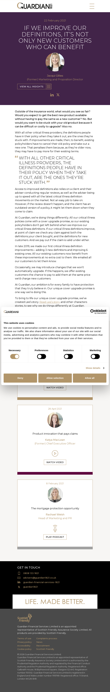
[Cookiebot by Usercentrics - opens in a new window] (92, 311)
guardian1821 (30, 586)
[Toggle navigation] (91, 7)
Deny (20, 378)
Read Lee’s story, (49, 302)
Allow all (89, 378)
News (39, 642)
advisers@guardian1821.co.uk (39, 577)
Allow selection (54, 378)
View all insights (31, 86)
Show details (93, 368)
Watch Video (55, 387)
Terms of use (24, 638)
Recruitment (43, 645)
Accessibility (23, 645)
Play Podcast (55, 537)
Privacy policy (24, 642)
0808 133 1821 (31, 573)
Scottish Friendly (45, 649)
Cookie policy (24, 649)
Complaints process (46, 638)
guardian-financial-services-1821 (41, 582)
